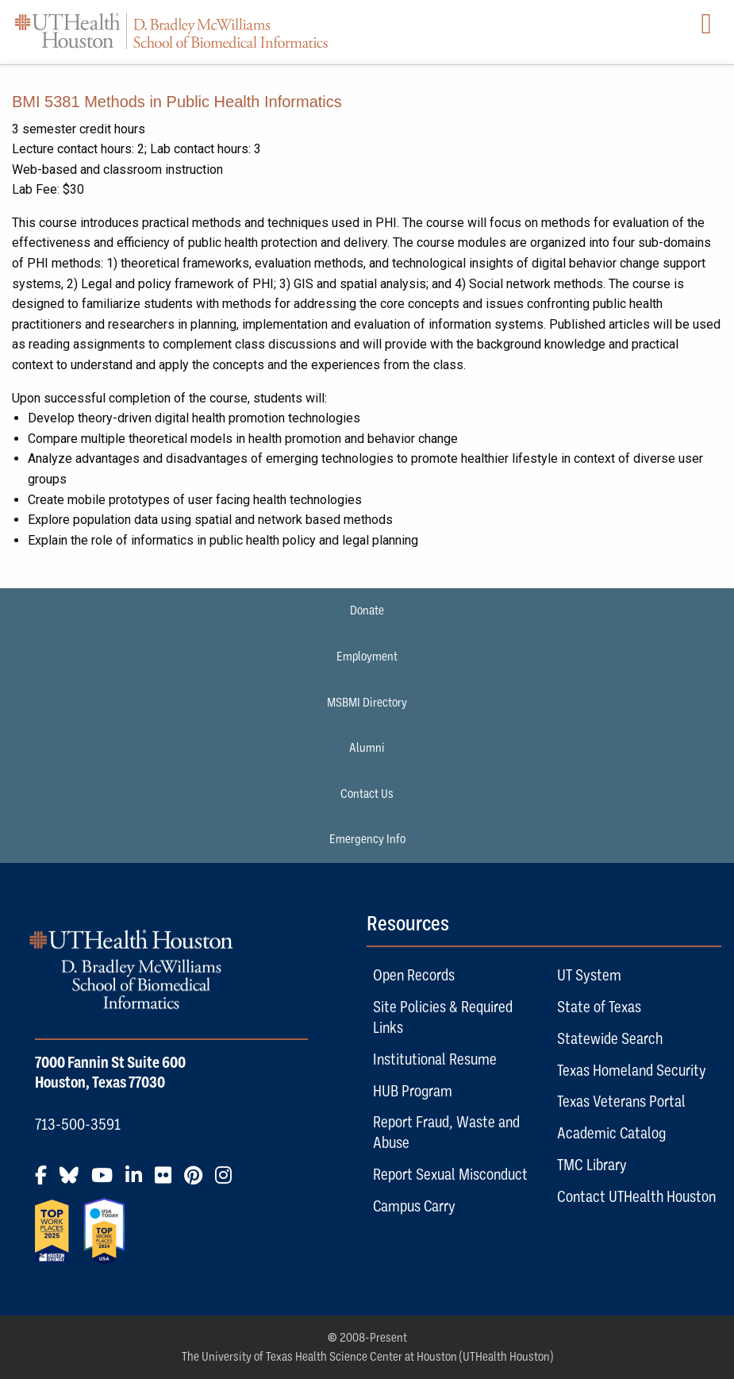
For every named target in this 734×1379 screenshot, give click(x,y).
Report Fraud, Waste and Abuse (446, 1132)
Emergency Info (367, 839)
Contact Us (367, 794)
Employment (367, 656)
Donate (367, 610)
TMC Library (592, 1164)
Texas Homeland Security (631, 1070)
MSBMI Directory (367, 702)
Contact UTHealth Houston (636, 1196)
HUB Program (412, 1091)
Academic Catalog (611, 1133)
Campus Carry (414, 1206)
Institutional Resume (435, 1059)
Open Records (414, 975)
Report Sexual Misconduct (450, 1174)
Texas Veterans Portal (621, 1101)
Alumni (367, 748)
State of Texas (599, 1006)
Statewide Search (610, 1038)
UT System (589, 975)
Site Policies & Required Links (443, 1017)
